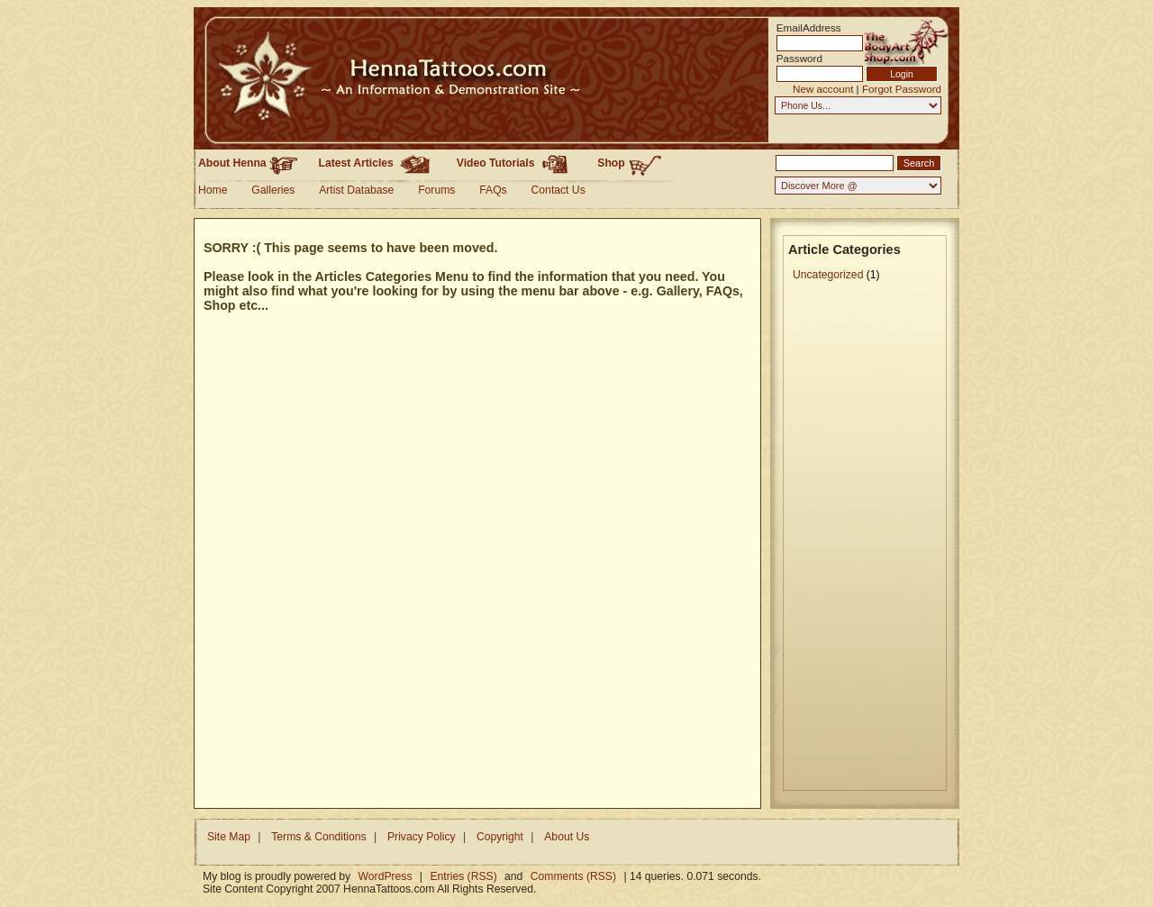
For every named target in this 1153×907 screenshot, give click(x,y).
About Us (566, 836)
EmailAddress (803, 27)
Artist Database (356, 190)
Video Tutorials (516, 163)
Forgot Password (901, 89)
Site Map (228, 836)
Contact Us (558, 190)
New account (823, 89)
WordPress (386, 876)
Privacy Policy (421, 836)
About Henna (247, 163)
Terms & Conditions (318, 836)
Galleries (273, 190)
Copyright (500, 836)
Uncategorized (828, 274)
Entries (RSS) (463, 876)
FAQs (492, 190)
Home (212, 190)
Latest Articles (377, 163)
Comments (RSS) (573, 876)
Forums (436, 190)
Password (799, 58)
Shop (629, 164)
